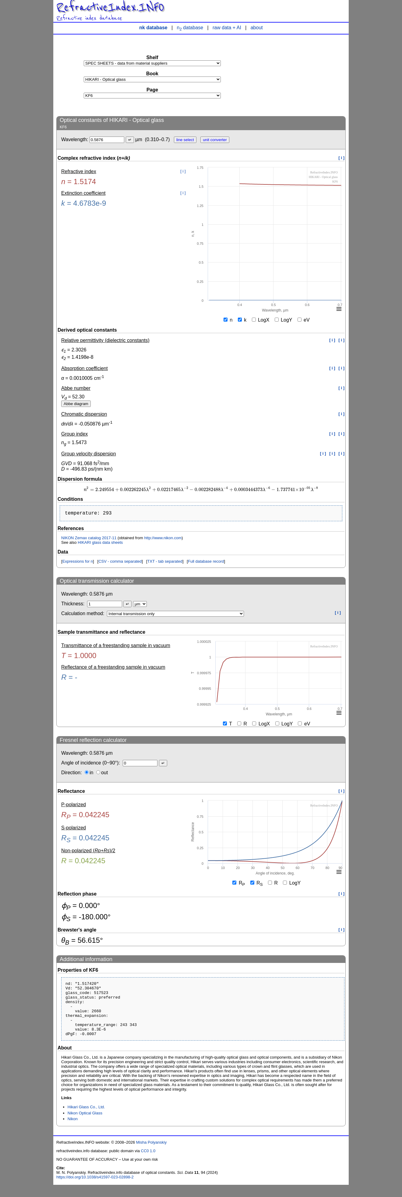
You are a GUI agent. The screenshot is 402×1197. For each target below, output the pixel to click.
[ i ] (342, 157)
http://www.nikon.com (163, 539)
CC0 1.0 (148, 1163)
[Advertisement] (300, 75)
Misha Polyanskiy (151, 1154)
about (257, 27)
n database (190, 27)
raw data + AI (227, 27)
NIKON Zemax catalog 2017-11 (88, 539)
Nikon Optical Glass (85, 1125)
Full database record (206, 562)
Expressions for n (77, 562)
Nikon (73, 1131)
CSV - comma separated (120, 562)
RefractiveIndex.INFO (110, 7)
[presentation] (200, 489)
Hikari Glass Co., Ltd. (86, 1119)
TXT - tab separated (164, 562)
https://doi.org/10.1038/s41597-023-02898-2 (95, 1189)
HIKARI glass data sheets (100, 543)
